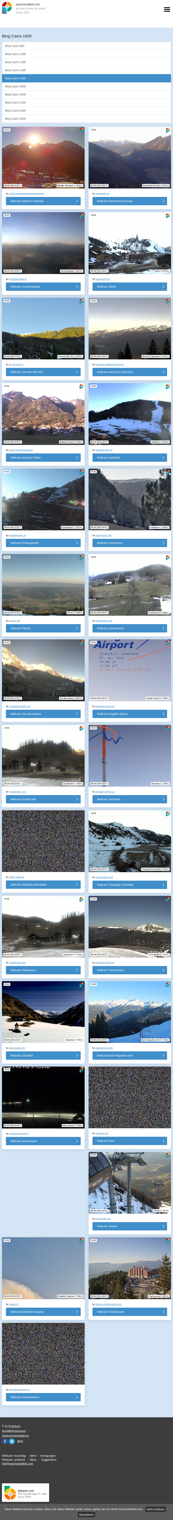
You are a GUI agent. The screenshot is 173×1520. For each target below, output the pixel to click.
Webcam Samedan (109, 799)
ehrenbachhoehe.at (19, 1389)
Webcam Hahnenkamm (24, 1397)
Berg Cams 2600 (15, 118)
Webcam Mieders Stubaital (26, 201)
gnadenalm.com (17, 791)
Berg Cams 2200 (15, 102)
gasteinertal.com (104, 1048)
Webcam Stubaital (21, 1055)
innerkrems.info (104, 535)
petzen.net (14, 620)
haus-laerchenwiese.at (21, 450)
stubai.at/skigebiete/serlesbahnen (26, 193)
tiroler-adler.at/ (16, 877)
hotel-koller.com (104, 620)
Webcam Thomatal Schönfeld (115, 884)
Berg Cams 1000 (15, 54)
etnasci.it (13, 1304)
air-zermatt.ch (16, 364)
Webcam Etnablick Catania (27, 1311)
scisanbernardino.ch (19, 706)
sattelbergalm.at (104, 450)
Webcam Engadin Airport (112, 713)
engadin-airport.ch (105, 706)
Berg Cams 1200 (15, 62)
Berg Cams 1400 (15, 70)
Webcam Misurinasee (23, 1141)
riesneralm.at (102, 193)
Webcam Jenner (107, 1226)
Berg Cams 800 (14, 46)
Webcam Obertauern (23, 970)
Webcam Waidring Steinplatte (28, 884)
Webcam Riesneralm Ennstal (115, 201)
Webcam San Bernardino (25, 713)
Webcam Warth (106, 286)
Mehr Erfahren (156, 1509)
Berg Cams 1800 (15, 86)
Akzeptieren (86, 1514)
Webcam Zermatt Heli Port (26, 372)
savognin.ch (102, 1133)
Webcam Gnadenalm (23, 799)
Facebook (5, 1441)
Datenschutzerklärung (15, 1435)
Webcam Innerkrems (110, 543)
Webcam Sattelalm (108, 457)
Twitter (12, 1441)
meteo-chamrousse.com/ (109, 1304)
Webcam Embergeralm (24, 543)
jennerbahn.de (103, 1218)
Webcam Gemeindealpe (25, 286)
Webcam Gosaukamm (110, 628)
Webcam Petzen (20, 628)
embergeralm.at (17, 535)
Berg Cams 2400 (15, 110)
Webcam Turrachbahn (110, 970)
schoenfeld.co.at (104, 877)
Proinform (14, 1426)
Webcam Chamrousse (110, 1311)
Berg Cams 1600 (15, 78)
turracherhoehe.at (105, 962)
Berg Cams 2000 (15, 94)
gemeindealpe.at (18, 279)
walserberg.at (103, 279)
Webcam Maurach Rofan (25, 457)
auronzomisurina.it (18, 1133)
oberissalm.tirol (17, 1048)
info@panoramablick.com (17, 1463)
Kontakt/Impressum (14, 1430)
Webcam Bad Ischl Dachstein (115, 372)
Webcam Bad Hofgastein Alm (115, 1055)
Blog (20, 1441)
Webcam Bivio (106, 1140)
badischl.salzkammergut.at (110, 364)
